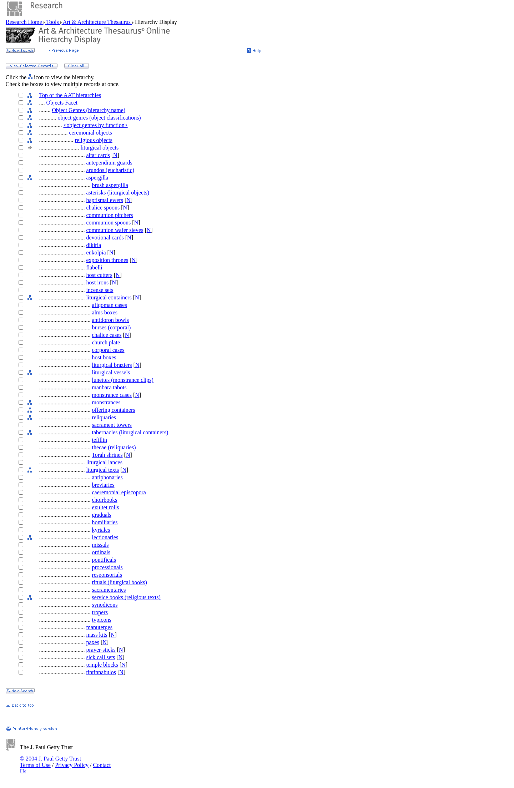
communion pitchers (109, 215)
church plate (106, 342)
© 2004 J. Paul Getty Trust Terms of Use (50, 762)
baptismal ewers (104, 200)
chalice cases (106, 335)
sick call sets (100, 657)
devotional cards (105, 237)
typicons (101, 620)
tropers (99, 612)
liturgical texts (102, 470)
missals (100, 545)
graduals (101, 515)
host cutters (99, 275)
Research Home (25, 22)
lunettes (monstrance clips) (122, 380)
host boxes (104, 357)
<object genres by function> (95, 125)
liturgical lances (104, 462)
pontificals (104, 560)
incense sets (99, 290)
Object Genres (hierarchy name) (88, 110)
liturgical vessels (111, 372)
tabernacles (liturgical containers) (130, 432)
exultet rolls (105, 507)
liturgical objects (99, 148)
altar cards (98, 155)
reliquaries (104, 417)
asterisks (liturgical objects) (117, 193)
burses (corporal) (111, 327)
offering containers (113, 410)
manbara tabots (109, 387)
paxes (92, 642)
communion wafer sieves (114, 230)
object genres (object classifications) (99, 118)
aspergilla (97, 178)
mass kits (96, 635)
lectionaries (105, 537)
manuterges (99, 627)
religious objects (93, 140)
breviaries (103, 485)
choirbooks (104, 500)
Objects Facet (61, 103)
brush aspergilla (110, 185)
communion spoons (108, 222)
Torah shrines (107, 455)
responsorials (107, 575)
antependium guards (109, 163)
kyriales (101, 530)
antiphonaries (107, 477)
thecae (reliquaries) (114, 447)
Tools (52, 22)
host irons (97, 282)
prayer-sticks (100, 650)
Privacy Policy (72, 765)
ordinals (101, 552)
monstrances (106, 402)
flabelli (94, 267)
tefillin (99, 440)
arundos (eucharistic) (110, 170)
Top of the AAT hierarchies (70, 95)
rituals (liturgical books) (119, 582)
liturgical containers (108, 297)
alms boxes (104, 312)
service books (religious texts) (126, 597)
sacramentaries (109, 590)
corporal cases (108, 350)
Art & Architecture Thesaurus (97, 22)
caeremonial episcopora (119, 492)
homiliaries (104, 522)
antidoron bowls (110, 320)
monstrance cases (112, 395)
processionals (107, 567)
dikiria (93, 245)
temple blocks (102, 665)
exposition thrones (107, 260)
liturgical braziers (112, 365)
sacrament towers (112, 425)
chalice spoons (103, 207)
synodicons (104, 605)
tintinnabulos (101, 672)
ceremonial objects (90, 133)
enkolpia (96, 252)
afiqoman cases (109, 305)
